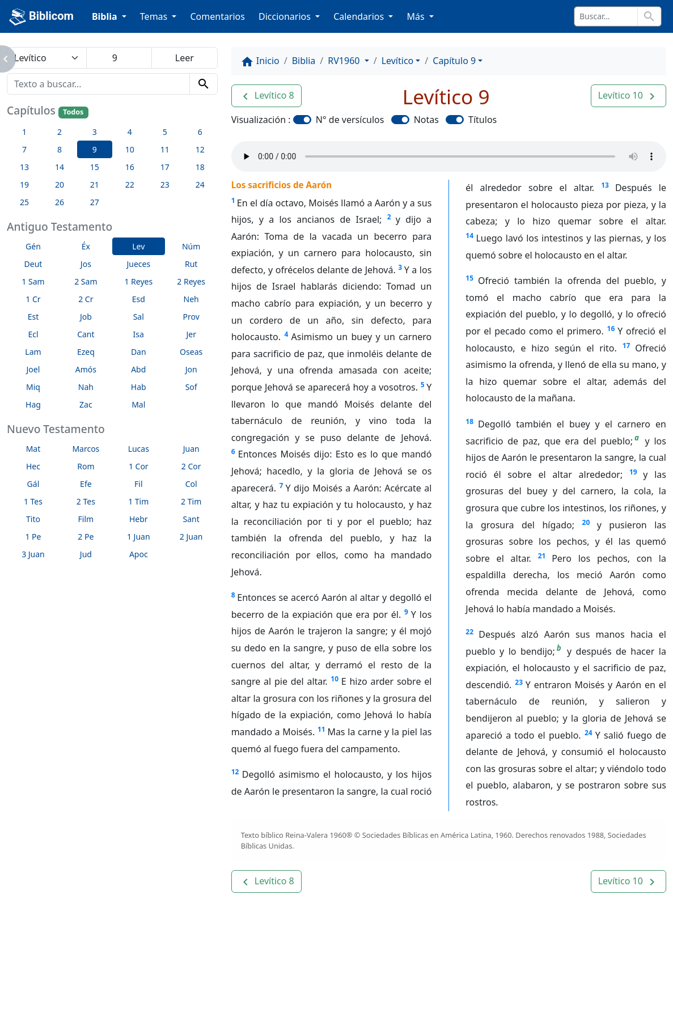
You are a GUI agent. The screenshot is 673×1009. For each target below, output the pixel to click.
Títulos (482, 119)
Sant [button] (191, 519)
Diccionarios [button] (286, 16)
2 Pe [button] (86, 536)
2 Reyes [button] (191, 281)
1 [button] (24, 131)
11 (321, 729)
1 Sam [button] (33, 281)
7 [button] (24, 149)
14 (469, 235)
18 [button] (200, 167)
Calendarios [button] (359, 16)
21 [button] (94, 184)
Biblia (304, 60)
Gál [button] (33, 483)
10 (334, 679)
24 (588, 732)
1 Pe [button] (33, 536)
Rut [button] (191, 263)
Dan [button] (138, 351)
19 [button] (24, 184)
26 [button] (59, 202)
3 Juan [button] (33, 554)
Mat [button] (33, 448)
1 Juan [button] (138, 536)
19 (633, 472)
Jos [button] (86, 263)
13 (605, 185)
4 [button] (130, 131)
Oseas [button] (191, 351)
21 (542, 556)
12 (235, 772)
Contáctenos (232, 976)
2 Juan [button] (191, 536)
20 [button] (59, 184)
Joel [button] (33, 369)
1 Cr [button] (33, 299)
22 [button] (129, 184)
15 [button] (94, 167)
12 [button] (200, 149)
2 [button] (59, 131)
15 (469, 278)
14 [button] (59, 167)
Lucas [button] (138, 448)
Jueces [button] (138, 263)
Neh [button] (191, 299)
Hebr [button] (138, 519)
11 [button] (165, 149)
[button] (266, 95)
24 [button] (200, 184)
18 (469, 421)
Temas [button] (155, 16)
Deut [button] (33, 263)
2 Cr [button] (85, 299)
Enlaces (95, 976)
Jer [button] (191, 334)
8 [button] (59, 149)
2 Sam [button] (85, 281)
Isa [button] (138, 334)
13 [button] (24, 167)
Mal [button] (138, 404)
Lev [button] (138, 246)
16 (611, 328)
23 (519, 682)
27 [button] (94, 202)
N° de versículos (350, 119)
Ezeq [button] (86, 351)
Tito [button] (33, 519)
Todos (73, 112)
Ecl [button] (33, 334)
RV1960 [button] (345, 60)
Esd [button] (138, 299)
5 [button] (165, 131)
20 (586, 522)
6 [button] (200, 131)
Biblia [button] (106, 16)
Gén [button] (33, 246)
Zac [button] (85, 404)
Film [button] (86, 519)
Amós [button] (85, 369)
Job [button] (86, 316)
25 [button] (24, 202)
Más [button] (416, 16)
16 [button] (129, 167)
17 (626, 345)
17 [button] (165, 167)
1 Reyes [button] (138, 281)
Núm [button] (191, 246)
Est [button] (33, 316)
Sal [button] (138, 316)
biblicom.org (114, 995)
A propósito (158, 976)
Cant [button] (85, 334)
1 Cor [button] (139, 466)
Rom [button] (85, 466)
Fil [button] (138, 483)
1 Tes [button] (33, 501)
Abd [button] (138, 369)
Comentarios (217, 16)
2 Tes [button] (86, 501)
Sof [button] (191, 386)
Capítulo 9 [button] (454, 60)
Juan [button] (191, 448)
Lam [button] (33, 351)
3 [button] (94, 131)
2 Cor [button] (191, 466)
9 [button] (94, 149)
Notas (426, 119)
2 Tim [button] (191, 501)
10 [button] (129, 149)
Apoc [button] (138, 554)
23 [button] (165, 184)
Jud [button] (86, 554)
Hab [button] (138, 386)
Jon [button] (191, 369)
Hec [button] (33, 466)
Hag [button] (33, 404)
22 (469, 632)
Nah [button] (86, 386)
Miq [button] (33, 386)
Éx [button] (86, 246)
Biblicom (41, 17)
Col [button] (191, 483)
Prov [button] (191, 316)
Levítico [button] (398, 60)
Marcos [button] (85, 448)
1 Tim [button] (138, 501)
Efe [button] (86, 483)
